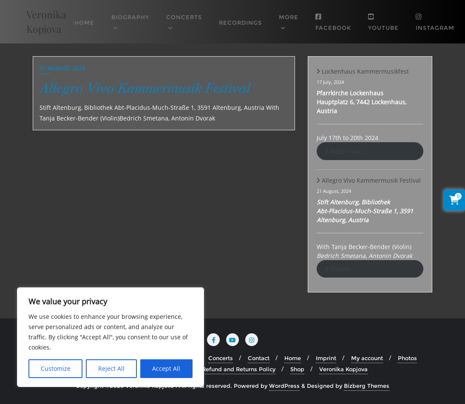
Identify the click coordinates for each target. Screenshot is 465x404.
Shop (297, 369)
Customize (56, 368)
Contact (258, 358)
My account (367, 358)
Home (292, 358)
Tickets (340, 269)
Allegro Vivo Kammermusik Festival (145, 88)
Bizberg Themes (366, 385)
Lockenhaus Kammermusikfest (365, 71)
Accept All (166, 368)
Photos (407, 358)
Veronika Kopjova (343, 369)
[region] (110, 337)
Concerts (220, 358)
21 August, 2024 (62, 68)
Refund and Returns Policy (238, 369)
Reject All (111, 368)
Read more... (348, 151)
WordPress (284, 385)
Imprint (326, 358)
